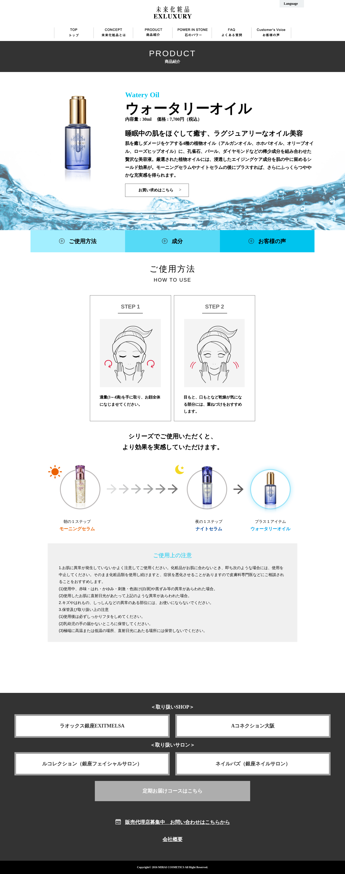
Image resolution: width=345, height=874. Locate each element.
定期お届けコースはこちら (172, 791)
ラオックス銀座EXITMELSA (92, 726)
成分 (177, 241)
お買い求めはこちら (155, 190)
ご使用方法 (83, 241)
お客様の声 (272, 241)
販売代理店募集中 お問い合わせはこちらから (177, 822)
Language (291, 4)
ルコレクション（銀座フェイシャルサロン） (92, 764)
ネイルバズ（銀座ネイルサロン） (252, 764)
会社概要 (172, 839)
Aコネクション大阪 (253, 726)
